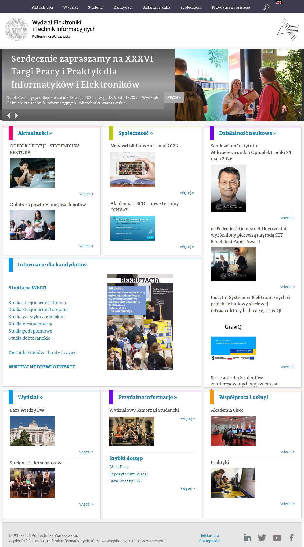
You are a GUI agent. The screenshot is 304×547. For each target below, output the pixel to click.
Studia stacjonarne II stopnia (38, 310)
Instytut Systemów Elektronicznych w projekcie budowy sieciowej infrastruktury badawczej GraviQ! (250, 303)
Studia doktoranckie (29, 338)
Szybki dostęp (126, 458)
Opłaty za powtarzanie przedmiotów (48, 204)
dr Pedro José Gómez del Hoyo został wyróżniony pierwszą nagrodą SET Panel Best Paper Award (249, 235)
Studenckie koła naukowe (37, 463)
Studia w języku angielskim (37, 317)
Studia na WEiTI (27, 287)
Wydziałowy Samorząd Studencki (144, 410)
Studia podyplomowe (30, 331)
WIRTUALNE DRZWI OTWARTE (42, 367)
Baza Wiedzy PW (27, 410)
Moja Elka (118, 466)
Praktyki (220, 462)
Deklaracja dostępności (210, 538)
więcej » (174, 97)
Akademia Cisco (227, 410)
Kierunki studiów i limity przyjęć (43, 353)
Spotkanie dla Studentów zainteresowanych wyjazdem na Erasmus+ (244, 383)
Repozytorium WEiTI (128, 474)
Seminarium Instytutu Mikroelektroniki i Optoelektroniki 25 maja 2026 (251, 152)
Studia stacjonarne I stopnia (37, 303)
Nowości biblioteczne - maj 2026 (144, 146)
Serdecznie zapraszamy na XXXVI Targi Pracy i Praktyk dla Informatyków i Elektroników (82, 72)
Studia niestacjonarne (31, 324)
